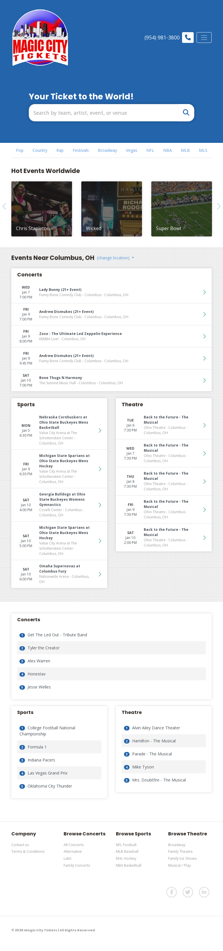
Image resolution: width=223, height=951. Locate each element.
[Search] (103, 112)
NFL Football (126, 844)
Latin (67, 858)
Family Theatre (180, 851)
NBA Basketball (128, 865)
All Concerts (74, 844)
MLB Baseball (127, 851)
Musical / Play (179, 865)
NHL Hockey (126, 858)
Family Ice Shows (182, 858)
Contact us (20, 844)
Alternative (73, 851)
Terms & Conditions (27, 851)
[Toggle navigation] (204, 37)
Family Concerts (77, 865)
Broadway (176, 844)
